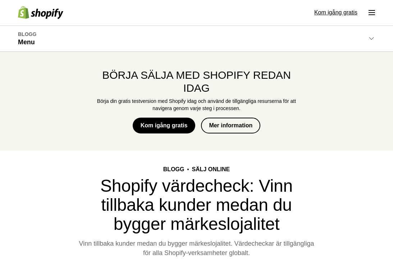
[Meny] (371, 12)
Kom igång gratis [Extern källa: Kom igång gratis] (335, 12)
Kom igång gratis (164, 125)
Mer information (230, 125)
